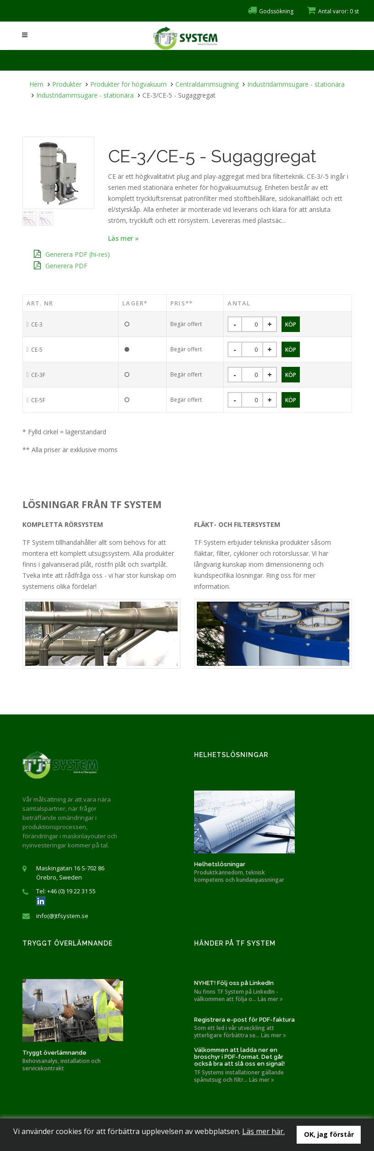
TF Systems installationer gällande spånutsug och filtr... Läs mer (239, 1076)
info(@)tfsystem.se (62, 916)
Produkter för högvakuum (128, 84)
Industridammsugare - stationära (296, 84)
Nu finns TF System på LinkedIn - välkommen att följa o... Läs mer (238, 995)
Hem (36, 84)
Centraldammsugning (206, 84)
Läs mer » (123, 238)
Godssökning (270, 11)
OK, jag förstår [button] (329, 1134)
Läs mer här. (263, 1131)
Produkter (66, 84)
